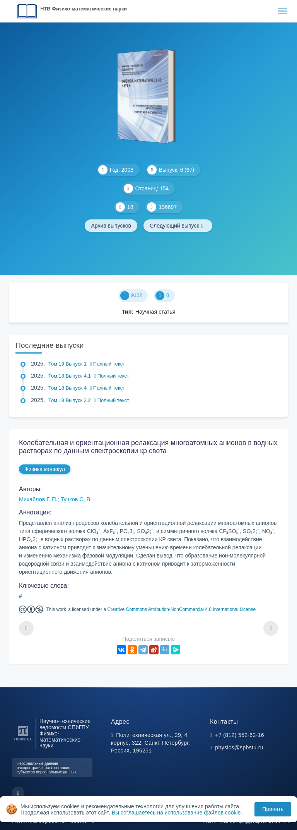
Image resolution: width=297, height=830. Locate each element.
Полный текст (107, 364)
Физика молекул (44, 469)
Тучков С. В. (76, 499)
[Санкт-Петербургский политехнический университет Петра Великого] (23, 740)
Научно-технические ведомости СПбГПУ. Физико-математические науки (64, 733)
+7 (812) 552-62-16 (239, 735)
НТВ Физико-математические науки (83, 9)
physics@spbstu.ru (239, 747)
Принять (272, 809)
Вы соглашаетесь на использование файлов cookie (177, 812)
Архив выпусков (111, 226)
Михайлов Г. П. (38, 499)
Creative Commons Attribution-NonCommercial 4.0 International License (182, 609)
